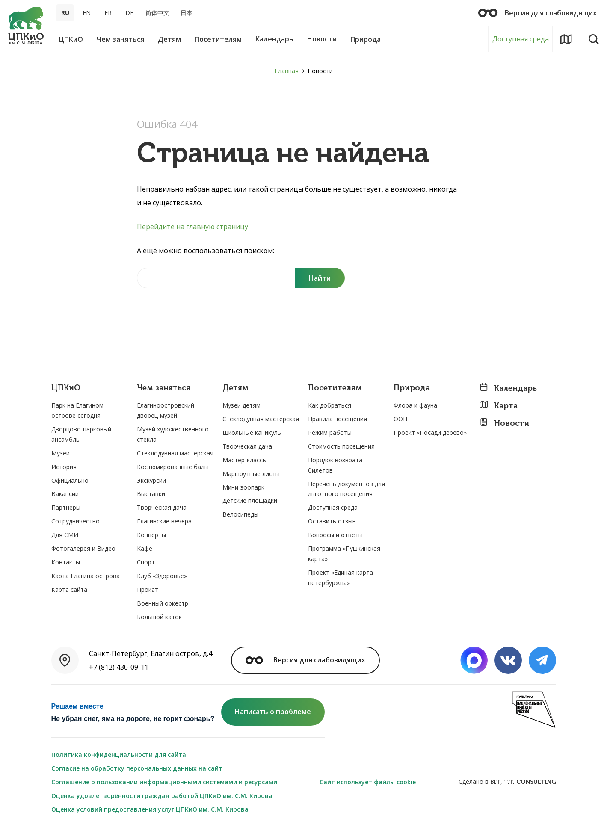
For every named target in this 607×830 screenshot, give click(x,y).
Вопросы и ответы (335, 535)
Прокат (147, 589)
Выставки (151, 494)
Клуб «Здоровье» (162, 576)
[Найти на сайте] (216, 278)
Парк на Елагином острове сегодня (77, 410)
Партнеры (65, 507)
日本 (186, 13)
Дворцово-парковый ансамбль (81, 434)
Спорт (146, 562)
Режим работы (330, 432)
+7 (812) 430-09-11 (118, 667)
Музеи (60, 453)
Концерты (151, 535)
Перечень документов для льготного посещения (346, 489)
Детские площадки (249, 500)
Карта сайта (69, 589)
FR (108, 13)
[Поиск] (320, 278)
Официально (70, 480)
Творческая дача (162, 507)
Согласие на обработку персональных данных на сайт (136, 768)
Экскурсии (151, 480)
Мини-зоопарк (243, 487)
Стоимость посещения (341, 446)
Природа (412, 388)
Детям (235, 388)
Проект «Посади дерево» (430, 432)
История (64, 467)
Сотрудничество (75, 521)
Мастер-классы (244, 460)
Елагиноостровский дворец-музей (165, 410)
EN (87, 13)
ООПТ (402, 419)
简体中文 (157, 13)
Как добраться (329, 405)
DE (129, 13)
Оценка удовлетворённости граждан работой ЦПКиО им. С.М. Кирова (161, 796)
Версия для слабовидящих (537, 13)
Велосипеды (240, 514)
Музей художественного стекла (173, 434)
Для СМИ (64, 535)
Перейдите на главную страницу (192, 226)
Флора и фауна (415, 405)
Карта (498, 406)
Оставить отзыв (332, 521)
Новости (504, 423)
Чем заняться (163, 388)
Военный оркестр (162, 603)
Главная (287, 71)
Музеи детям (241, 405)
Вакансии (65, 494)
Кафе (144, 548)
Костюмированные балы (173, 467)
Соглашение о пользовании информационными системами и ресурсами (164, 782)
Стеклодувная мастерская (175, 453)
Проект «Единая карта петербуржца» (340, 577)
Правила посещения (337, 419)
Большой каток (159, 617)
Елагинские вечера (164, 521)
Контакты (65, 562)
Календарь (508, 388)
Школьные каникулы (252, 432)
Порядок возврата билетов (335, 465)
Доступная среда (520, 39)
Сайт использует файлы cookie (368, 782)
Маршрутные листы (251, 474)
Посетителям (335, 388)
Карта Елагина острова (85, 576)
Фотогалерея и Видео (83, 548)
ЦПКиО (65, 388)
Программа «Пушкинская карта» (344, 553)
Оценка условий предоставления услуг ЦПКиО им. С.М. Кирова (150, 809)
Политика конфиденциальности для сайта (118, 754)
